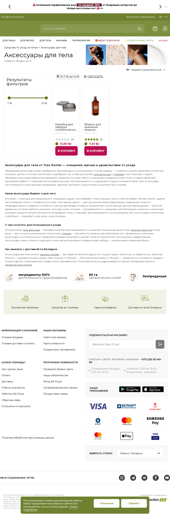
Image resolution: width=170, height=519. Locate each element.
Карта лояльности (54, 343)
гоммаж (66, 233)
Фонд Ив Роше (52, 381)
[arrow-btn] (160, 344)
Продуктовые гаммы (55, 393)
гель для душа (31, 229)
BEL (166, 17)
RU (160, 17)
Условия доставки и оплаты (18, 343)
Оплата (6, 375)
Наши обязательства (55, 375)
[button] (166, 6)
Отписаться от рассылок (16, 406)
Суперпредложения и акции (60, 387)
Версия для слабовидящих (141, 17)
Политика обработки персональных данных (28, 437)
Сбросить (95, 76)
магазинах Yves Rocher (18, 264)
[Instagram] (122, 478)
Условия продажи (12, 337)
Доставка (7, 381)
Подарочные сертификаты (59, 349)
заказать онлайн (49, 254)
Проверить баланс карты (58, 369)
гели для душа (102, 174)
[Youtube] (167, 478)
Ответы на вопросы (13, 387)
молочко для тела (141, 229)
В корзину (66, 150)
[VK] (144, 478)
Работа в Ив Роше (13, 393)
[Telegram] (133, 478)
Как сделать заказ (12, 369)
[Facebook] (156, 478)
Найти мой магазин (54, 337)
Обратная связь (11, 400)
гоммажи (119, 174)
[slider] (9, 98)
